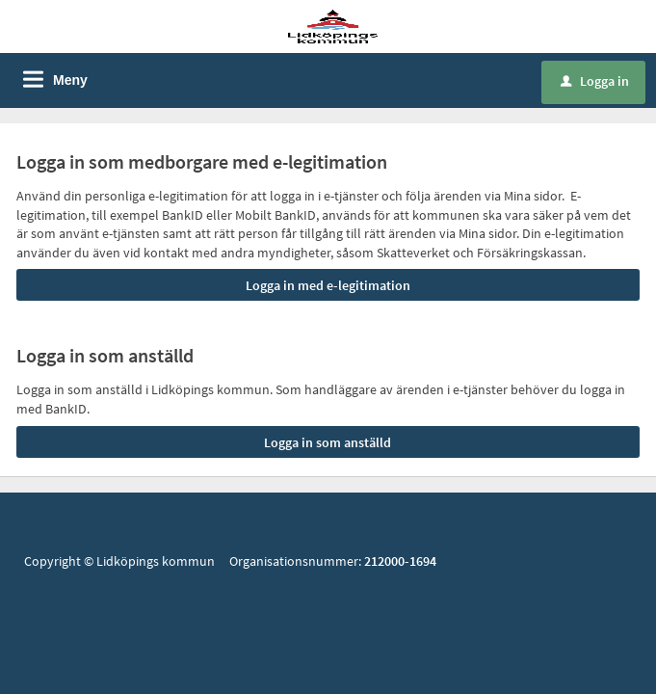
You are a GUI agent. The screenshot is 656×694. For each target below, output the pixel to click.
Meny (70, 80)
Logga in (595, 81)
